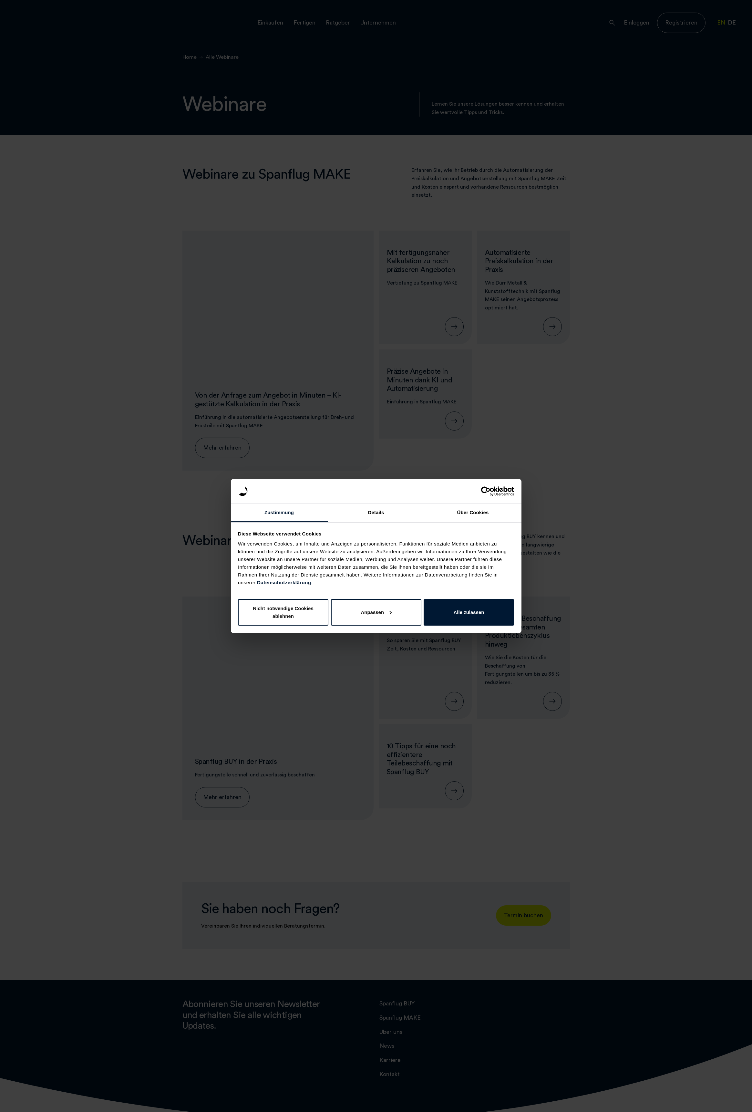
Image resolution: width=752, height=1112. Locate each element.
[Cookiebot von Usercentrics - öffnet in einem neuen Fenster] (486, 491)
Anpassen (376, 612)
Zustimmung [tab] (279, 512)
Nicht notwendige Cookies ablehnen (283, 612)
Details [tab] (376, 512)
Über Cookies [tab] (473, 512)
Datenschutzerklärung (284, 582)
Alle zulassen (468, 612)
